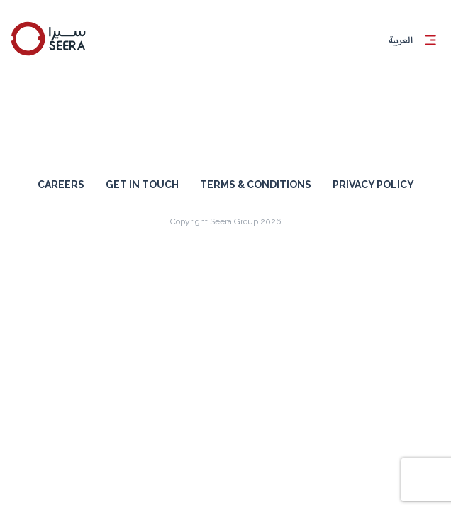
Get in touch (142, 184)
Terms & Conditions (255, 184)
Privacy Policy (373, 184)
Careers (61, 184)
